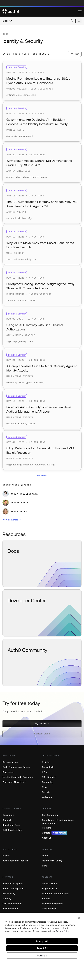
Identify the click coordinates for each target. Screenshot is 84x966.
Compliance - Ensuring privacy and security (58, 822)
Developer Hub (10, 762)
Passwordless (49, 908)
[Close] (79, 918)
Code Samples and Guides (16, 767)
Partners (46, 827)
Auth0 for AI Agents (12, 883)
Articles (46, 762)
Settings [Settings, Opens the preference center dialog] (42, 955)
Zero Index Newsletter (14, 782)
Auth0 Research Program (15, 860)
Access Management (13, 888)
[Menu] (80, 11)
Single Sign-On (50, 888)
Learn (45, 855)
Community (8, 815)
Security (6, 898)
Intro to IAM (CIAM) (52, 860)
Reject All (42, 948)
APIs (44, 772)
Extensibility (8, 893)
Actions (46, 898)
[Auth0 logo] (40, 11)
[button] (42, 723)
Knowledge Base (11, 825)
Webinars (47, 797)
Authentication (10, 908)
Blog (4, 20)
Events (5, 855)
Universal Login (50, 883)
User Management (12, 903)
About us (46, 838)
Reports (46, 792)
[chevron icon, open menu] (10, 21)
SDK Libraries (49, 777)
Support (6, 820)
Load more (42, 475)
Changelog (47, 782)
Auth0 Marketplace (12, 830)
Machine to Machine (52, 903)
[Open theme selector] (79, 20)
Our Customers (50, 815)
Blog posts (8, 772)
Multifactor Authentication (55, 893)
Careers (54, 833)
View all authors (10, 519)
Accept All (42, 941)
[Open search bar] (71, 21)
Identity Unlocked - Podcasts (17, 777)
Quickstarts (48, 767)
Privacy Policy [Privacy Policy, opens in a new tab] (62, 931)
